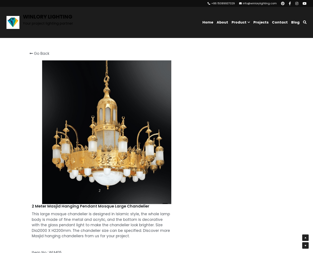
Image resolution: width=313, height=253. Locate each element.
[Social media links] (282, 3)
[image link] (12, 22)
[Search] (305, 22)
